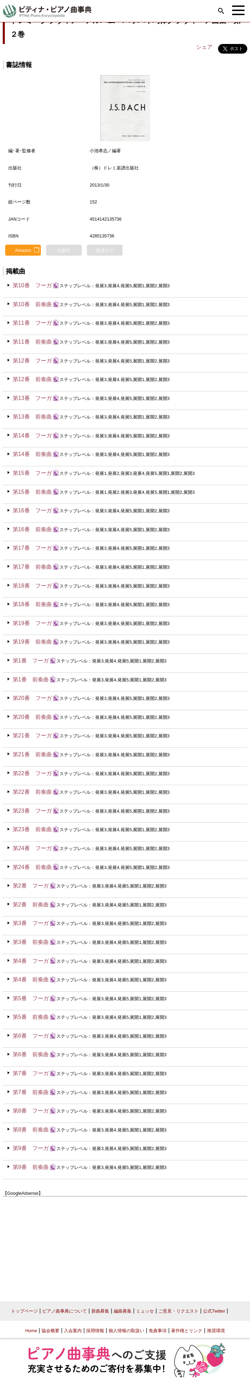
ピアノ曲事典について (64, 1311)
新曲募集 (100, 1311)
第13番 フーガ (32, 398)
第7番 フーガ (31, 1073)
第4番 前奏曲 (31, 979)
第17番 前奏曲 (32, 567)
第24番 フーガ (32, 848)
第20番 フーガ (32, 698)
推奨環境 (216, 1330)
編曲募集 (123, 1311)
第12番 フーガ (32, 361)
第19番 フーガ (32, 623)
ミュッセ (145, 1311)
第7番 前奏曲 (31, 1092)
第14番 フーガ (32, 435)
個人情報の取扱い (126, 1330)
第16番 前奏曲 (32, 529)
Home (31, 1330)
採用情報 (95, 1330)
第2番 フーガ (31, 886)
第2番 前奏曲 (31, 904)
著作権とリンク (186, 1330)
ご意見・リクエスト (178, 1311)
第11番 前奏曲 (32, 342)
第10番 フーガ (32, 285)
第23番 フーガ (32, 811)
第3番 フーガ (31, 923)
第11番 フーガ (32, 323)
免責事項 (158, 1330)
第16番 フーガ (32, 510)
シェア (204, 47)
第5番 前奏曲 (31, 1017)
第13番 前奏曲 (32, 417)
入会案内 (73, 1330)
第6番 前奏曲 (31, 1054)
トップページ (24, 1311)
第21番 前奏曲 (32, 754)
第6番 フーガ (31, 1036)
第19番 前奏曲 (32, 642)
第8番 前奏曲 (31, 1130)
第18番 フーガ (32, 586)
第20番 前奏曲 (32, 717)
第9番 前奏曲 (31, 1167)
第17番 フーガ (32, 548)
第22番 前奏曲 (32, 792)
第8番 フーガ (31, 1111)
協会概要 (50, 1330)
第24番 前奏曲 (32, 867)
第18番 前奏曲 (32, 604)
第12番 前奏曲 (32, 379)
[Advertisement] (125, 1246)
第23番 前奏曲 (32, 829)
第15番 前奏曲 (32, 492)
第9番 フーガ (31, 1148)
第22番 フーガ (32, 773)
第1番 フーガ (31, 661)
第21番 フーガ (32, 735)
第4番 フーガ (31, 961)
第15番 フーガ (32, 473)
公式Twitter (214, 1311)
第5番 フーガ (31, 998)
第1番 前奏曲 (31, 679)
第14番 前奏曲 (32, 454)
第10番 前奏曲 (32, 304)
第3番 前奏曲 (31, 942)
